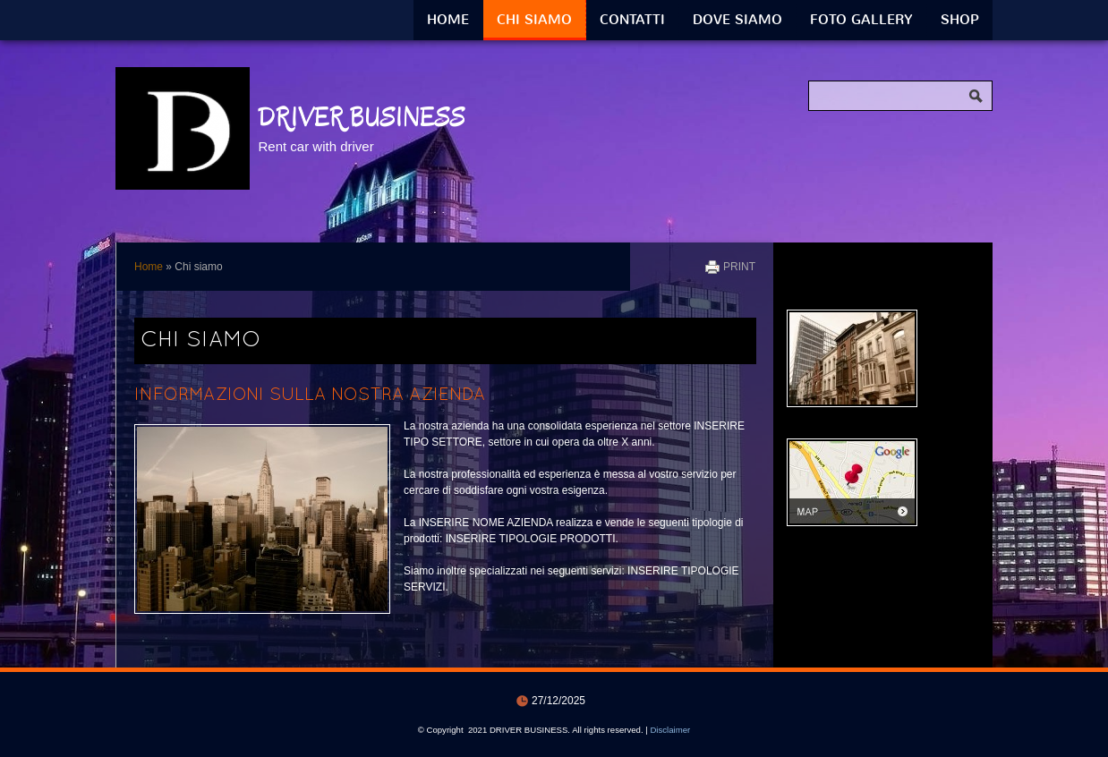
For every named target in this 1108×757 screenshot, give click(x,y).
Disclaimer (670, 730)
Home (448, 20)
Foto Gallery (861, 20)
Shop (960, 20)
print (739, 266)
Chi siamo (534, 20)
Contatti (632, 20)
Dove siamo (737, 20)
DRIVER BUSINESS (361, 116)
